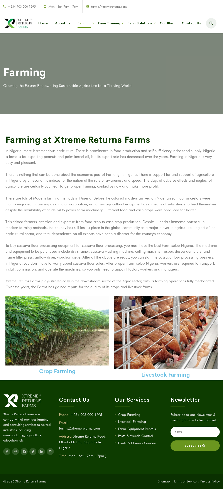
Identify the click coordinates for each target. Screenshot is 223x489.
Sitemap (164, 481)
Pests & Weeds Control (135, 436)
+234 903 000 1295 (22, 6)
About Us (62, 23)
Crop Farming (129, 415)
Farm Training (109, 23)
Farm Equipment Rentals (137, 429)
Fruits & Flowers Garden (137, 443)
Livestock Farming (132, 422)
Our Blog (167, 23)
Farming (84, 23)
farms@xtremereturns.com (109, 6)
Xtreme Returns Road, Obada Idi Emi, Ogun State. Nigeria (82, 442)
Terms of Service (185, 481)
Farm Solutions (140, 23)
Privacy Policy (210, 481)
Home (43, 23)
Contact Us (191, 23)
